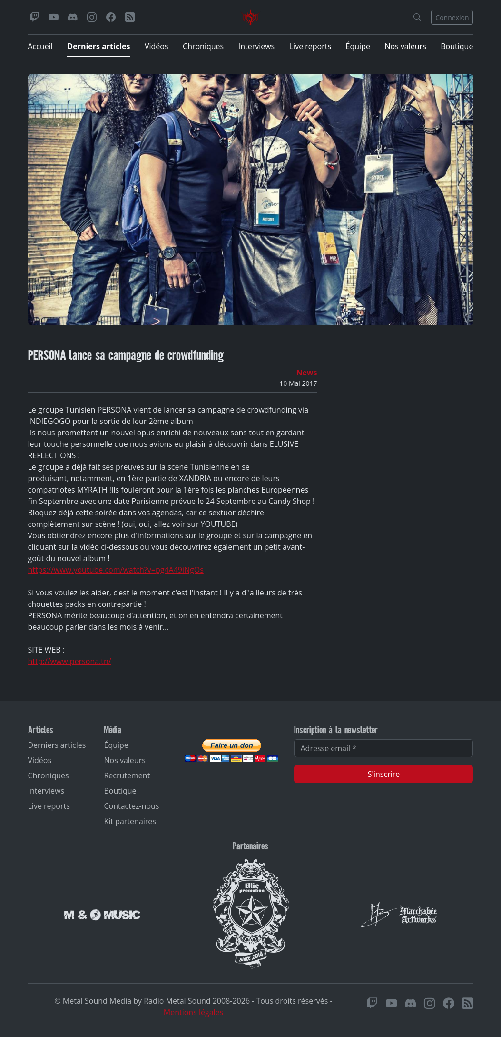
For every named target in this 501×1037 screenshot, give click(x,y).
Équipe (358, 46)
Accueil (40, 46)
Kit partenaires (130, 821)
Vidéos (156, 46)
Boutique (457, 46)
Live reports (310, 46)
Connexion (452, 17)
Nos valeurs (405, 46)
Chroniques (203, 46)
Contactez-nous (131, 806)
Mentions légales (193, 1012)
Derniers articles (98, 46)
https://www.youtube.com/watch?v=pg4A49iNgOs (116, 569)
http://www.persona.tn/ (69, 661)
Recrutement (127, 775)
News (306, 372)
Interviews (256, 46)
